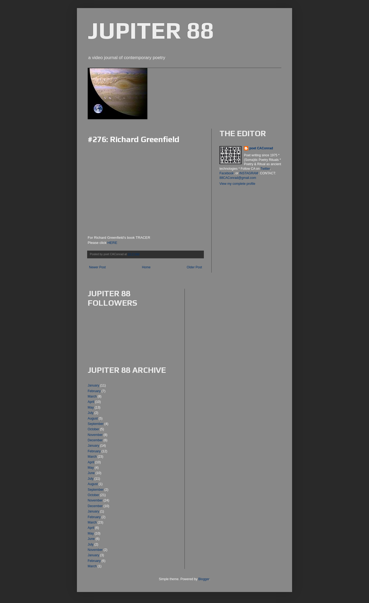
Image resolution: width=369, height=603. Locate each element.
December (95, 440)
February (94, 391)
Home (146, 267)
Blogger (203, 579)
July (90, 413)
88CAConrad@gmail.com (237, 178)
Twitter (265, 169)
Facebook (226, 173)
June (91, 473)
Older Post (194, 267)
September (96, 424)
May (91, 407)
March (92, 396)
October (93, 429)
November (95, 435)
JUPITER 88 (151, 30)
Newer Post (97, 267)
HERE (112, 243)
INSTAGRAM (248, 173)
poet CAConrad (261, 148)
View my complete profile (237, 184)
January (93, 385)
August (93, 418)
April (91, 402)
